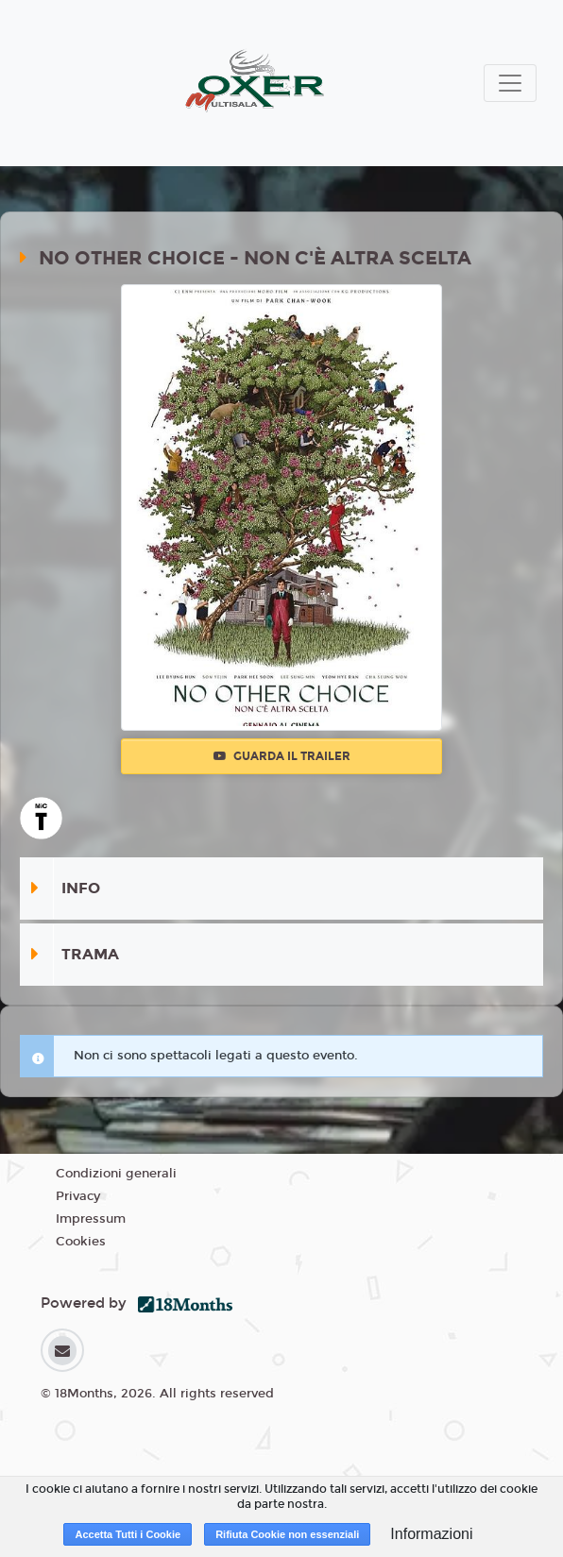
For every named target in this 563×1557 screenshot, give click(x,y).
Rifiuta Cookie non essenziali (287, 1534)
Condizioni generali (116, 1173)
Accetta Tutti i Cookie (127, 1534)
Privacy (78, 1196)
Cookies (81, 1241)
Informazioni (431, 1534)
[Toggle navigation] (510, 83)
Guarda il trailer (281, 756)
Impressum (91, 1219)
